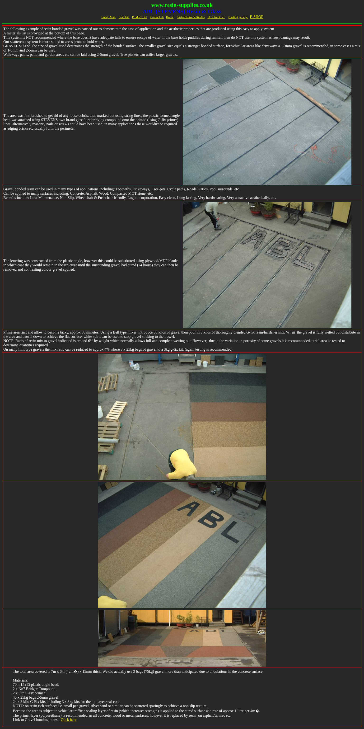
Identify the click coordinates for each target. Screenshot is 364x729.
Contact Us (157, 17)
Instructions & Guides (191, 17)
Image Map (108, 17)
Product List (139, 17)
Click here (68, 720)
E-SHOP (256, 17)
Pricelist (124, 17)
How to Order (216, 17)
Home (169, 17)
